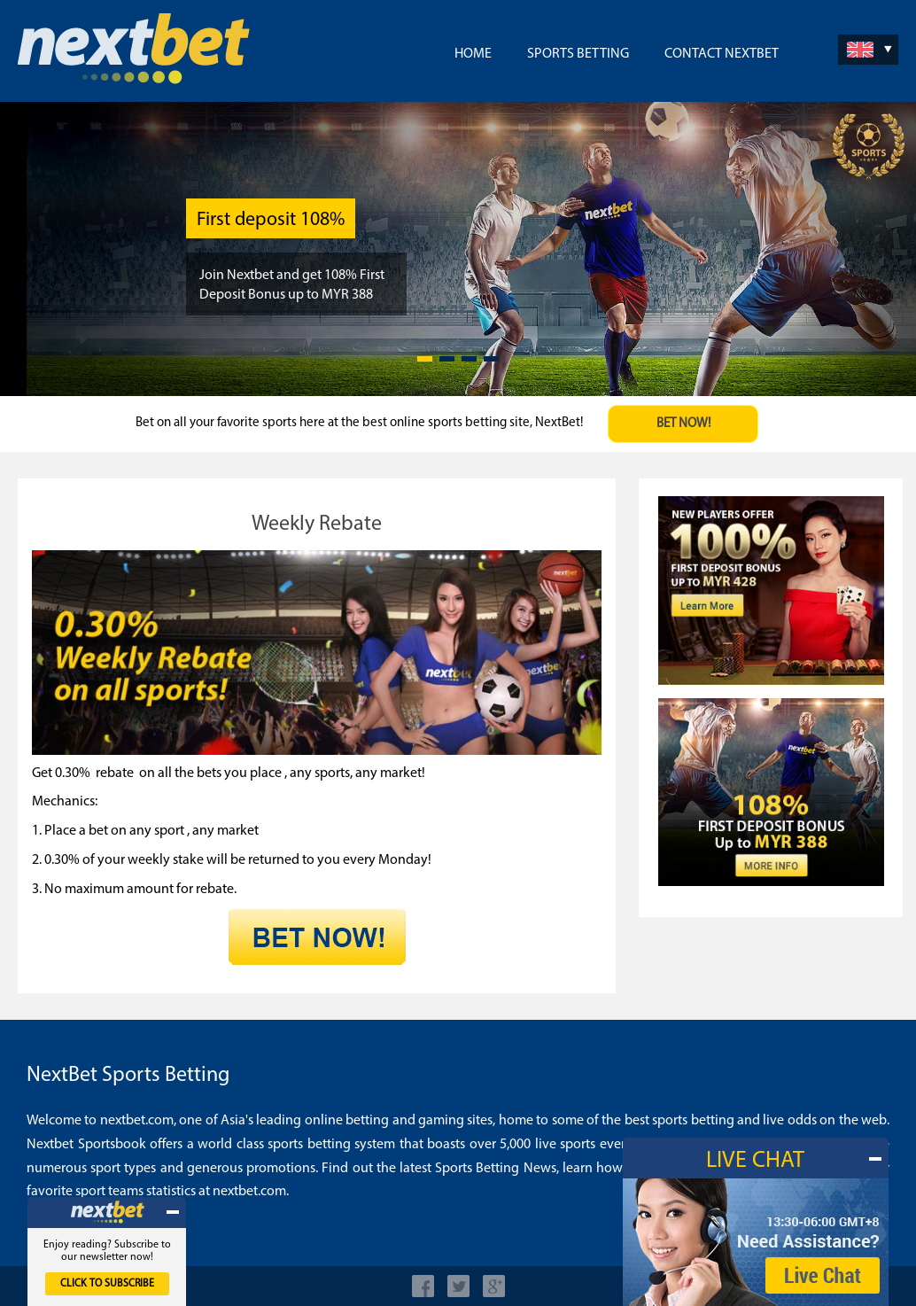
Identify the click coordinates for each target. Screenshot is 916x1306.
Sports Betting (578, 54)
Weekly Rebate (317, 524)
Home (473, 54)
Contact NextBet (721, 54)
